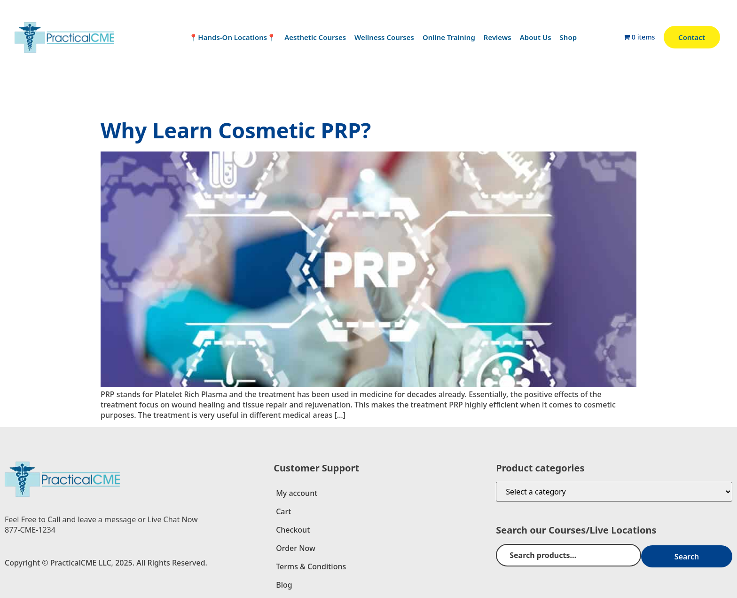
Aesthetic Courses (315, 37)
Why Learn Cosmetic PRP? (236, 130)
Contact (691, 37)
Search (701, 555)
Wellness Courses (384, 37)
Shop (568, 37)
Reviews (497, 37)
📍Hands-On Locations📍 (232, 37)
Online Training (449, 37)
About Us (535, 37)
